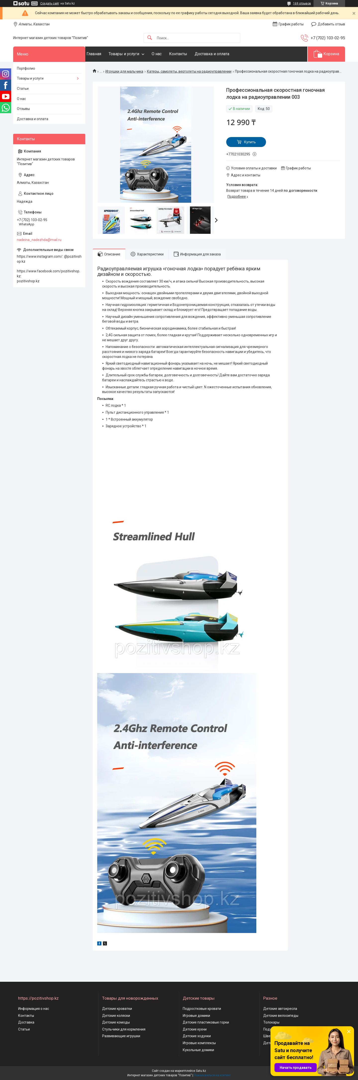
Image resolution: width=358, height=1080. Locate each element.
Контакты (188, 53)
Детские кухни (195, 1029)
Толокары (271, 1022)
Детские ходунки (197, 1036)
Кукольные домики (198, 1050)
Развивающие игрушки (121, 1036)
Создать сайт (49, 3)
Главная (103, 53)
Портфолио (26, 68)
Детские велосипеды (280, 1016)
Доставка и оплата (222, 53)
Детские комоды (116, 1022)
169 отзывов (302, 3)
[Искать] (149, 38)
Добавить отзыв (331, 24)
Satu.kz (201, 1071)
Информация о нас (33, 1009)
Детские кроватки (117, 1009)
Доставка (26, 1022)
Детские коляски (116, 1016)
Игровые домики (196, 1016)
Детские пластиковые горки (206, 1022)
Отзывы (23, 109)
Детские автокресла (280, 1009)
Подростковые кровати (202, 1009)
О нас (167, 53)
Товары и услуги (134, 53)
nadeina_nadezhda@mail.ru (39, 240)
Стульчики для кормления (123, 1029)
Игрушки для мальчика (124, 71)
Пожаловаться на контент (212, 1075)
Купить (250, 142)
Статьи (23, 89)
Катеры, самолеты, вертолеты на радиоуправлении (189, 71)
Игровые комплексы (199, 1043)
